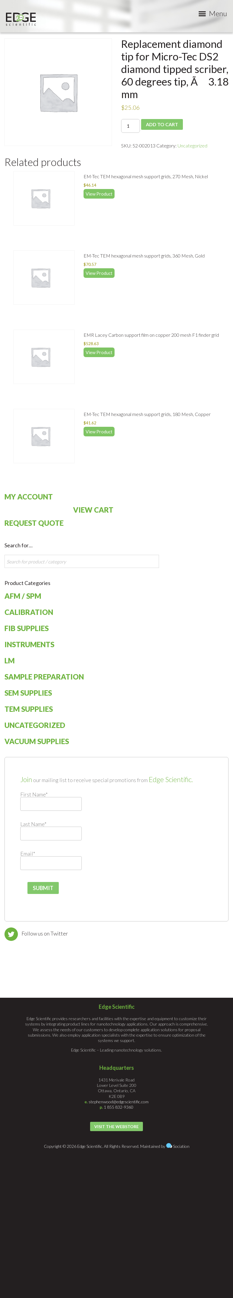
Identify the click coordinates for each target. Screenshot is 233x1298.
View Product (99, 193)
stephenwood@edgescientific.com (119, 1101)
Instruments (29, 644)
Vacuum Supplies (36, 741)
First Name (34, 794)
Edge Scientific (21, 19)
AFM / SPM (22, 596)
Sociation (181, 1146)
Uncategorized (192, 145)
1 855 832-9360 (118, 1107)
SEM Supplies (28, 692)
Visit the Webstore (116, 1126)
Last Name (33, 824)
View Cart (93, 509)
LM (9, 660)
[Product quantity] (130, 126)
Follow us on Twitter (44, 933)
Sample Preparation (44, 676)
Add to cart (162, 124)
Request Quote (34, 523)
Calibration (28, 612)
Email (27, 853)
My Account (28, 496)
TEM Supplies (28, 709)
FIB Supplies (26, 628)
